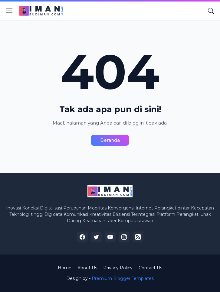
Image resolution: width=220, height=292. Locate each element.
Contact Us (150, 268)
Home (64, 268)
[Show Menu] (9, 11)
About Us (87, 268)
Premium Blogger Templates (123, 278)
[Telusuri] (211, 11)
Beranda (110, 140)
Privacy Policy (118, 268)
